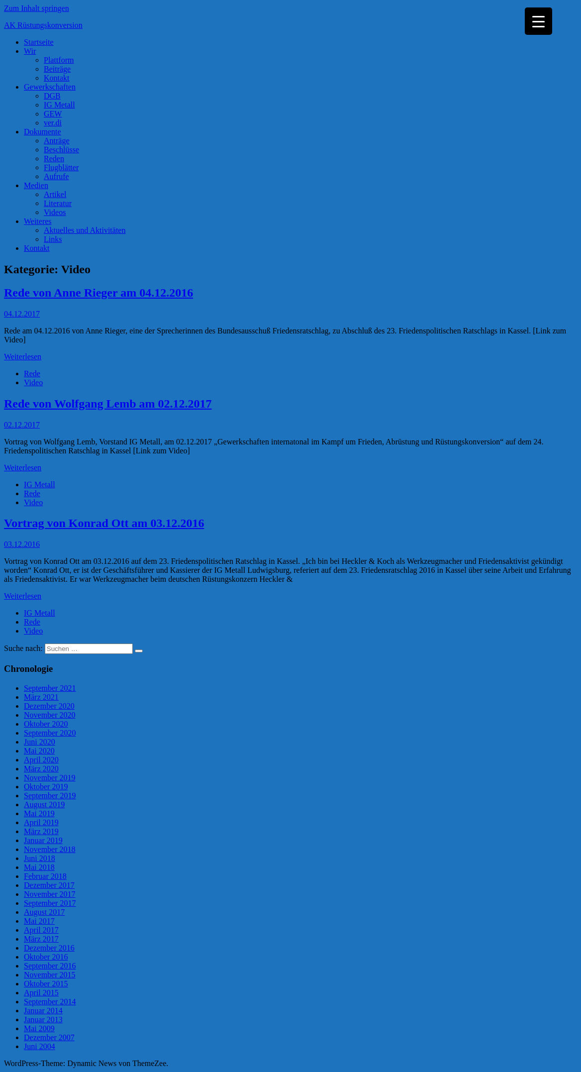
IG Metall (59, 105)
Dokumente (42, 131)
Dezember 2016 (49, 948)
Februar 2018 (45, 876)
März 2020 (41, 768)
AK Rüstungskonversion (43, 25)
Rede (32, 373)
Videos (55, 212)
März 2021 (41, 697)
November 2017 (50, 894)
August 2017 (44, 912)
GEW (53, 113)
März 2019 (41, 831)
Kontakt (57, 78)
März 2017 (41, 939)
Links (53, 239)
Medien (36, 185)
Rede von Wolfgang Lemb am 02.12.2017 (108, 403)
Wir (30, 51)
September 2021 (50, 688)
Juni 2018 (39, 858)
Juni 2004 (39, 1046)
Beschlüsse (61, 149)
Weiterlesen (22, 356)
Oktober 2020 (46, 724)
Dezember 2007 (49, 1037)
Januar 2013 (43, 1019)
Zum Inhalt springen (36, 8)
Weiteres (38, 221)
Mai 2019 (39, 813)
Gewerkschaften (50, 87)
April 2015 (41, 992)
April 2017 (41, 930)
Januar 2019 (43, 840)
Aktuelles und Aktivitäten (84, 230)
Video (33, 382)
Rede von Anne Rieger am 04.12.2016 (98, 292)
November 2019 (50, 777)
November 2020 (50, 715)
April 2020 (41, 759)
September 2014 (50, 1001)
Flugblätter (61, 167)
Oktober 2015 (46, 983)
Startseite (39, 42)
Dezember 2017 (49, 885)
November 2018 (50, 849)
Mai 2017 (39, 921)
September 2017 (50, 903)
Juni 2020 (39, 742)
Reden (54, 158)
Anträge (57, 140)
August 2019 (44, 804)
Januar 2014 (43, 1010)
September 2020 (50, 733)
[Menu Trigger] (538, 21)
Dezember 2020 (49, 706)
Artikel (55, 194)
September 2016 (50, 966)
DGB (52, 96)
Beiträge (57, 69)
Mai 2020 (39, 751)
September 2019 (50, 795)
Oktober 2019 (46, 786)
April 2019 (41, 822)
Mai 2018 (39, 867)
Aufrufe (56, 176)
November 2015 (50, 974)
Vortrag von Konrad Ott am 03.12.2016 (104, 523)
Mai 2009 (39, 1028)
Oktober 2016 (46, 957)
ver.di (53, 122)
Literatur (58, 203)
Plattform (59, 60)
